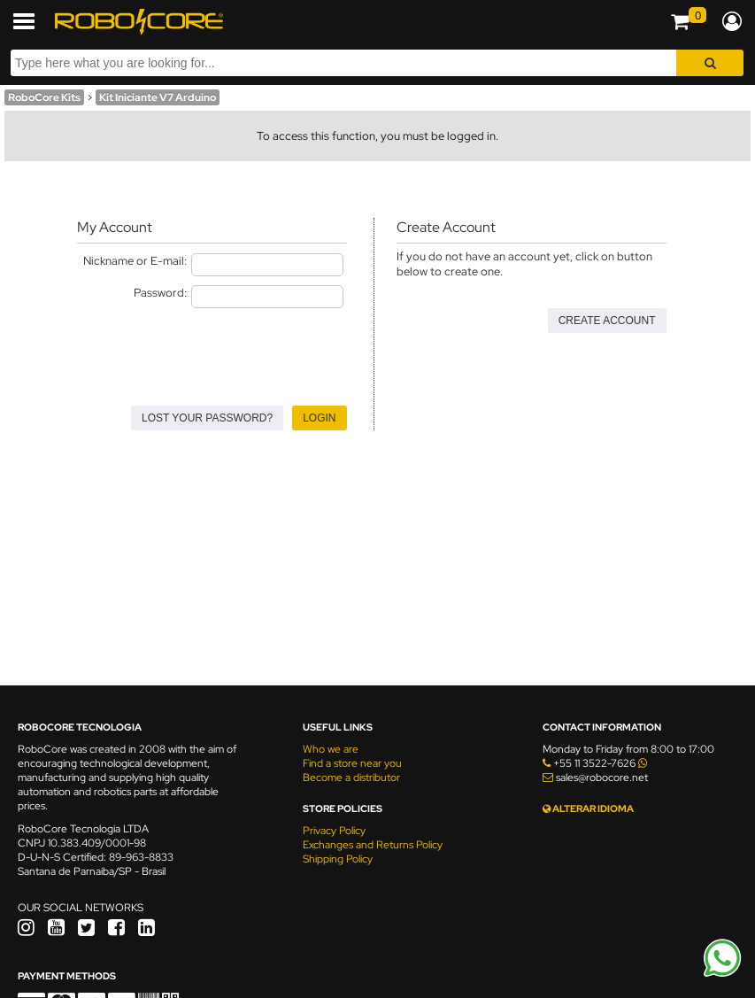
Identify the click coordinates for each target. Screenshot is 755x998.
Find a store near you (352, 763)
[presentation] (211, 351)
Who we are (330, 749)
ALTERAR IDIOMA (588, 808)
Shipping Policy (338, 859)
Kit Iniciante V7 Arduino (157, 97)
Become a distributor (351, 777)
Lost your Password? (207, 418)
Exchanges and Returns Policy (373, 845)
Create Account (607, 320)
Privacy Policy (334, 831)
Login (319, 418)
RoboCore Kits (44, 97)
